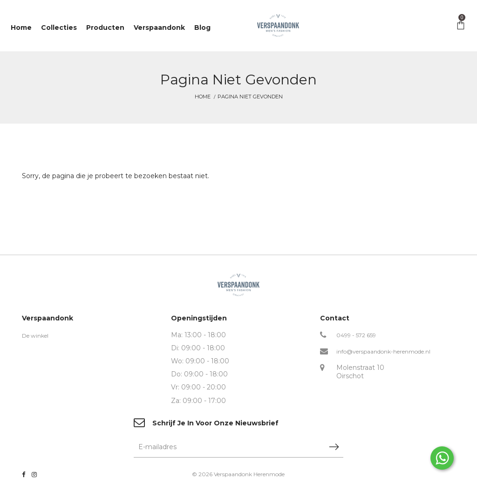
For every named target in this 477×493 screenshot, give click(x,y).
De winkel (35, 335)
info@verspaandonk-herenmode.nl (383, 351)
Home (203, 96)
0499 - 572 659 (356, 335)
